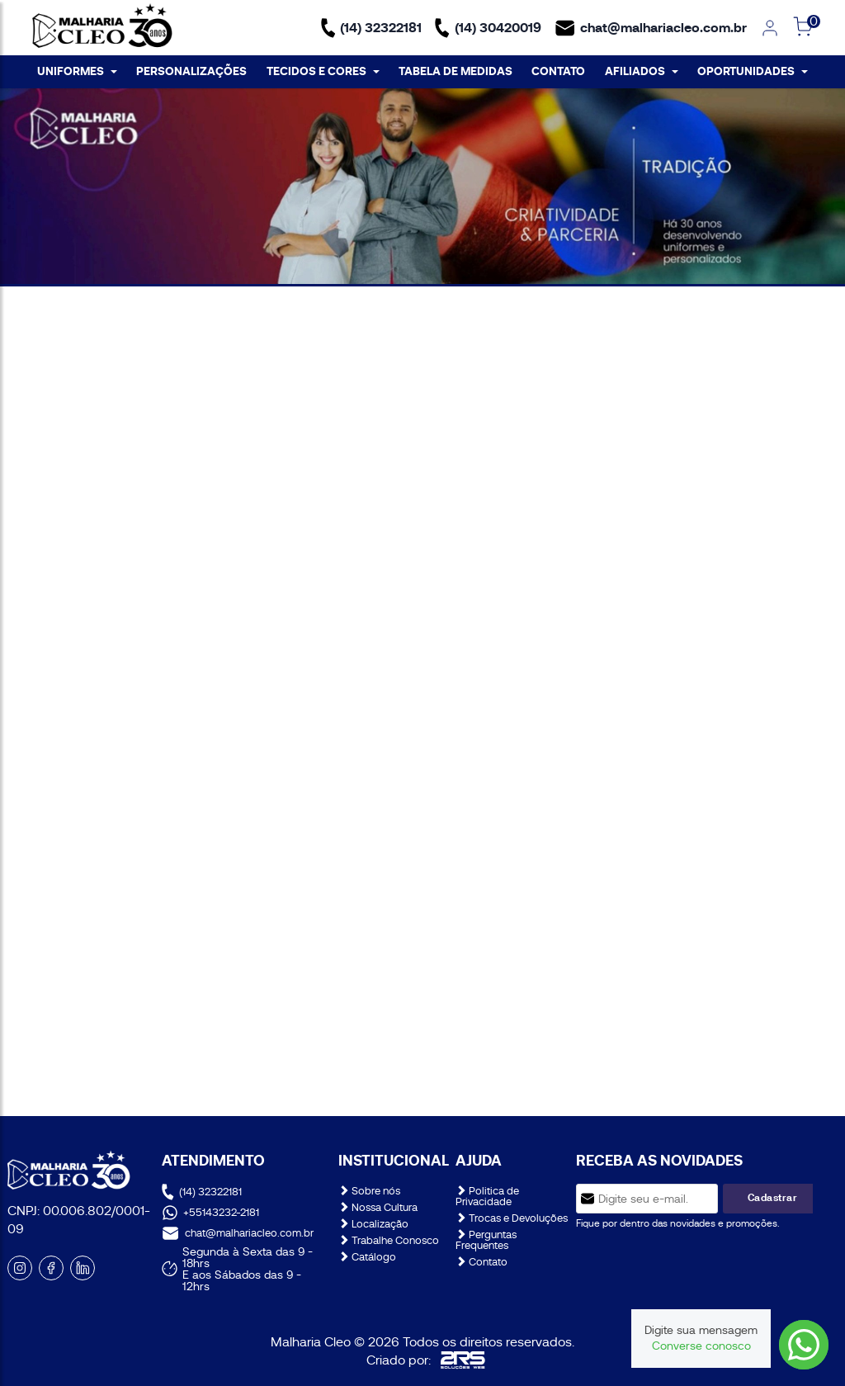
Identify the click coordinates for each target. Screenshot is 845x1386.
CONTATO (558, 71)
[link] (770, 28)
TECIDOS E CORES (323, 71)
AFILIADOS (641, 71)
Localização (373, 1224)
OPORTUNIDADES (752, 71)
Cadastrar (773, 1198)
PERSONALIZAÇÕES (191, 71)
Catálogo (367, 1257)
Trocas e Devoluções (512, 1218)
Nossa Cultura (378, 1207)
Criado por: (425, 1360)
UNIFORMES (77, 71)
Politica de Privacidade (487, 1196)
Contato (481, 1262)
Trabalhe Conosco (388, 1240)
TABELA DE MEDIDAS (455, 71)
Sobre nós (369, 1191)
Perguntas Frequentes (486, 1239)
